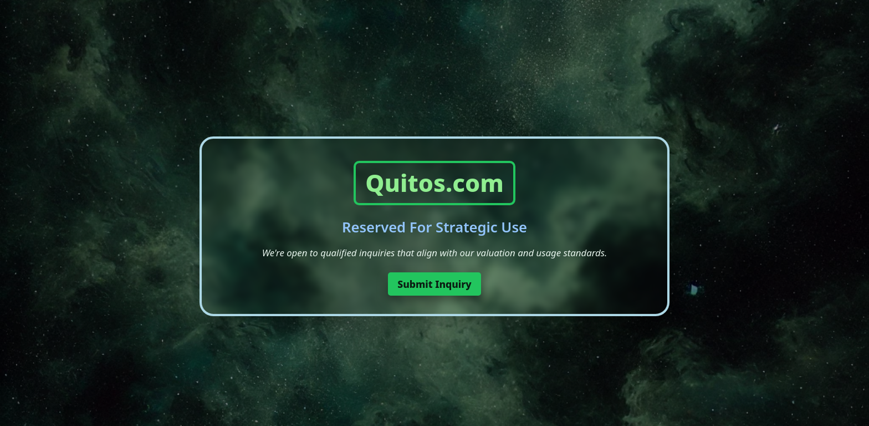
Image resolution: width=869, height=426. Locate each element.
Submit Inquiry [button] (434, 284)
